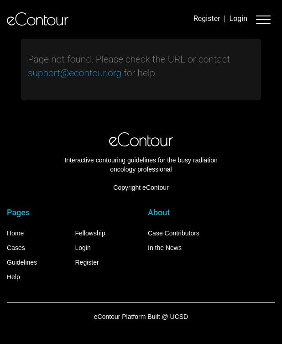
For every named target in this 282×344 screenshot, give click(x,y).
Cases (16, 247)
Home (15, 233)
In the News (165, 247)
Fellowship (90, 233)
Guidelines (22, 262)
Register (206, 18)
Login (238, 18)
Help (13, 277)
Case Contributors (173, 233)
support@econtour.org (74, 73)
